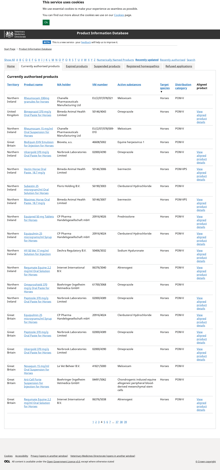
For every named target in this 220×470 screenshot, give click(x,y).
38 (121, 422)
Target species (165, 86)
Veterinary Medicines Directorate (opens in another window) (102, 455)
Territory (13, 84)
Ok (46, 22)
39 (125, 422)
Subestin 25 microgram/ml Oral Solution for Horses (36, 189)
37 (117, 422)
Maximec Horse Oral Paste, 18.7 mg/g (37, 201)
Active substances (129, 84)
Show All (9, 60)
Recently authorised (172, 60)
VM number (100, 84)
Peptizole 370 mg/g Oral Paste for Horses (37, 299)
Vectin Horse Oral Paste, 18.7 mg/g (35, 170)
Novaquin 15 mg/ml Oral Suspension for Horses (36, 369)
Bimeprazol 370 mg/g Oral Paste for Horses (37, 113)
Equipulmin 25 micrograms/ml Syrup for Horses (38, 237)
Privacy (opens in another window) (49, 455)
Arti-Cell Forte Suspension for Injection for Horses (36, 383)
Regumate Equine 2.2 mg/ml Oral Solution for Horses (37, 271)
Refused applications (179, 66)
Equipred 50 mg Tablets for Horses (39, 218)
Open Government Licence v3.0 (63, 461)
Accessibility (21, 455)
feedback (86, 42)
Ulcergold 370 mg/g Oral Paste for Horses (37, 153)
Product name (33, 84)
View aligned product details (202, 117)
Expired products (77, 66)
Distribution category (183, 86)
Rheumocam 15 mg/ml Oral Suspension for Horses (38, 132)
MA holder (64, 84)
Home (11, 66)
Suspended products (107, 66)
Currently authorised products (40, 66)
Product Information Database (102, 33)
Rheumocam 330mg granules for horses (36, 99)
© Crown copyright (206, 461)
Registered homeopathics (143, 66)
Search (191, 60)
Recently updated (147, 60)
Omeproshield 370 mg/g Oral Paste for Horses (36, 288)
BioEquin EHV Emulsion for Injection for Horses (39, 143)
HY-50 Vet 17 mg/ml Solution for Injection (37, 252)
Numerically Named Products (115, 60)
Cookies (119, 15)
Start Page (9, 49)
